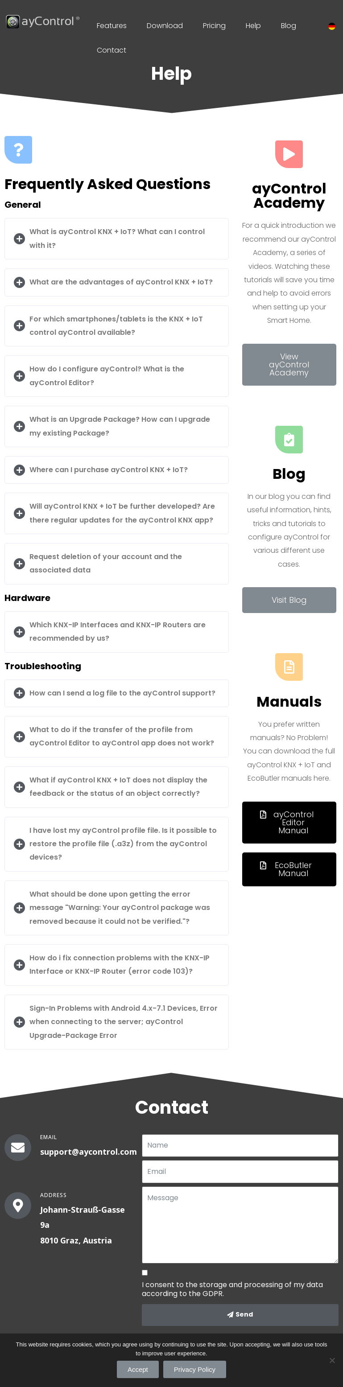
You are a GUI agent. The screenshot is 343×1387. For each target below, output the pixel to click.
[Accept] (331, 1360)
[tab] (116, 238)
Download (165, 26)
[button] (289, 365)
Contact (111, 50)
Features (112, 26)
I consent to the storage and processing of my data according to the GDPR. (232, 1289)
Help (253, 26)
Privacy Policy (194, 1369)
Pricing (214, 26)
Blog (288, 26)
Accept (138, 1369)
